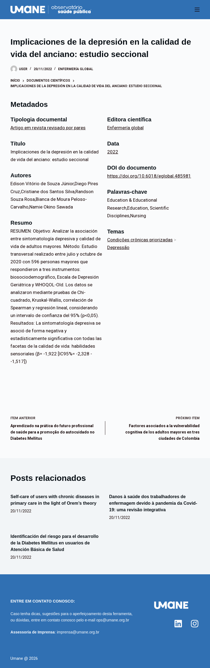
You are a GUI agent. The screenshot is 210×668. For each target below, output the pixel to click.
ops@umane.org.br (112, 620)
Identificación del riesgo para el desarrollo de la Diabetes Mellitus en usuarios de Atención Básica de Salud (54, 543)
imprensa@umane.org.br (78, 632)
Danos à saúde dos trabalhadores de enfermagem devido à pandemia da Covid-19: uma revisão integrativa (153, 503)
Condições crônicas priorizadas (140, 239)
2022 (112, 152)
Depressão (118, 247)
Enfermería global (75, 69)
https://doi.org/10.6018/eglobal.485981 (149, 176)
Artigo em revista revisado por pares (48, 127)
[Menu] (197, 9)
